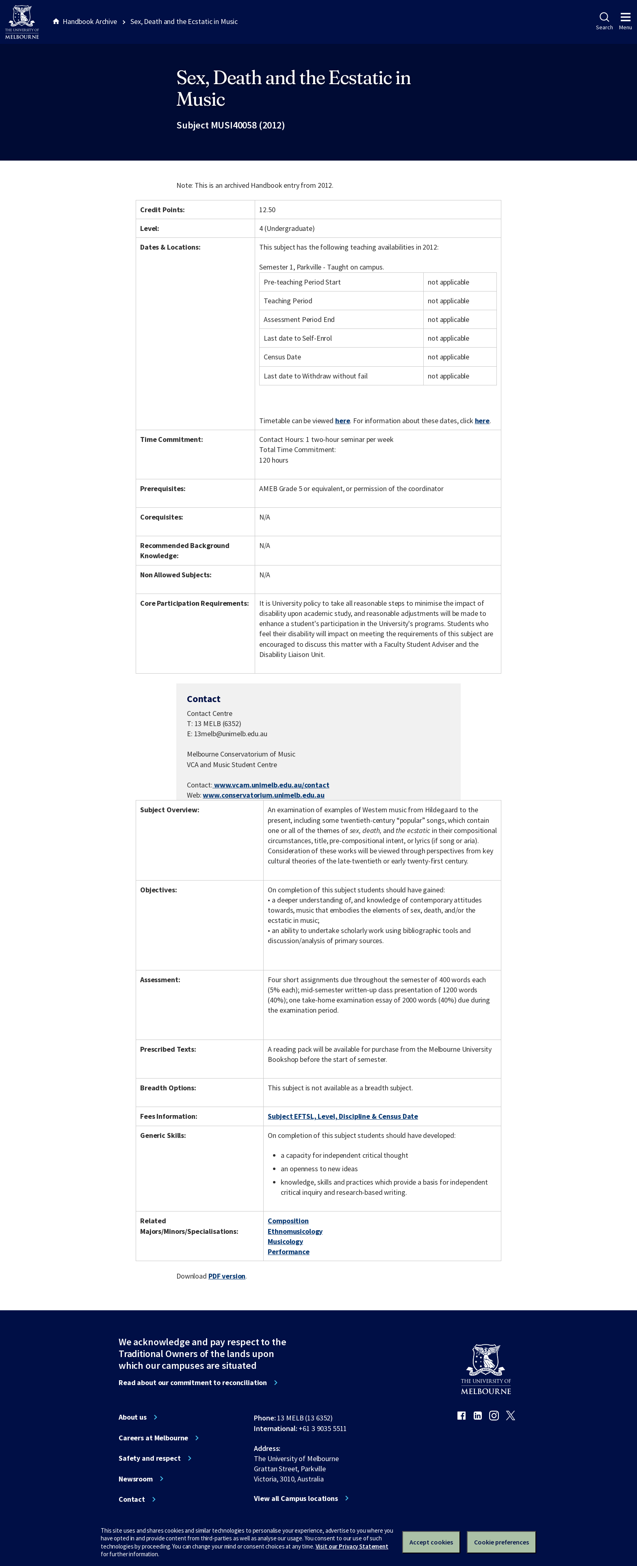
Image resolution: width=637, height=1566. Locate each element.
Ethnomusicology (295, 1231)
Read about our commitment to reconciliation (193, 1382)
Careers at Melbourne (153, 1437)
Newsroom (136, 1479)
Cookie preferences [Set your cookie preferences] (501, 1542)
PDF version (227, 1276)
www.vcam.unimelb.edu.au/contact (270, 785)
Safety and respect (150, 1458)
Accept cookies (431, 1542)
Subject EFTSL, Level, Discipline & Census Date (343, 1116)
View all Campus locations (296, 1498)
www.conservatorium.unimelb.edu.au (264, 795)
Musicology (285, 1241)
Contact (132, 1499)
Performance (289, 1251)
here (342, 420)
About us (133, 1417)
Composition (288, 1220)
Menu (625, 21)
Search (604, 21)
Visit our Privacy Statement (352, 1546)
